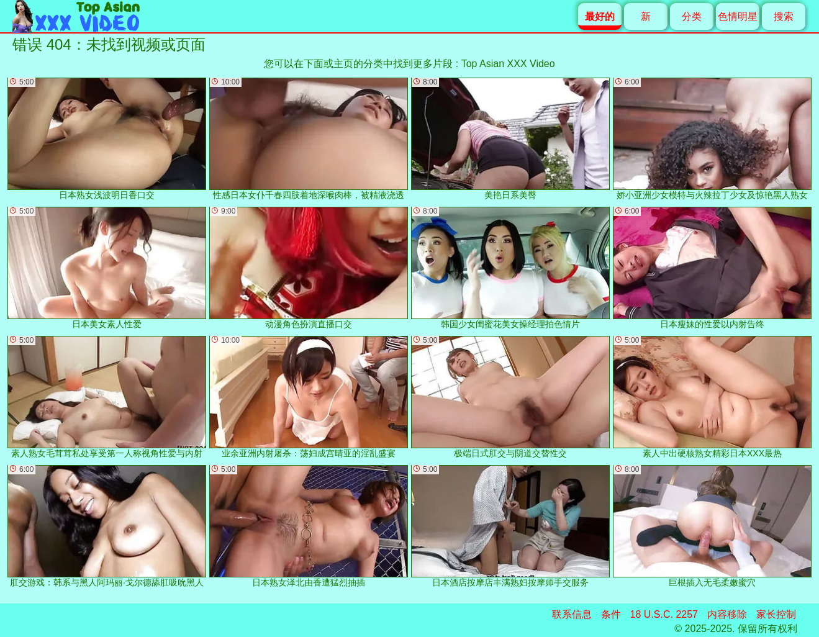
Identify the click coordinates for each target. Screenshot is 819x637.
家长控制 (776, 614)
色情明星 (738, 16)
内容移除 (727, 614)
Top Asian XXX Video (508, 63)
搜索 (784, 16)
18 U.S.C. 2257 (664, 614)
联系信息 (572, 614)
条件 (611, 614)
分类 (692, 16)
